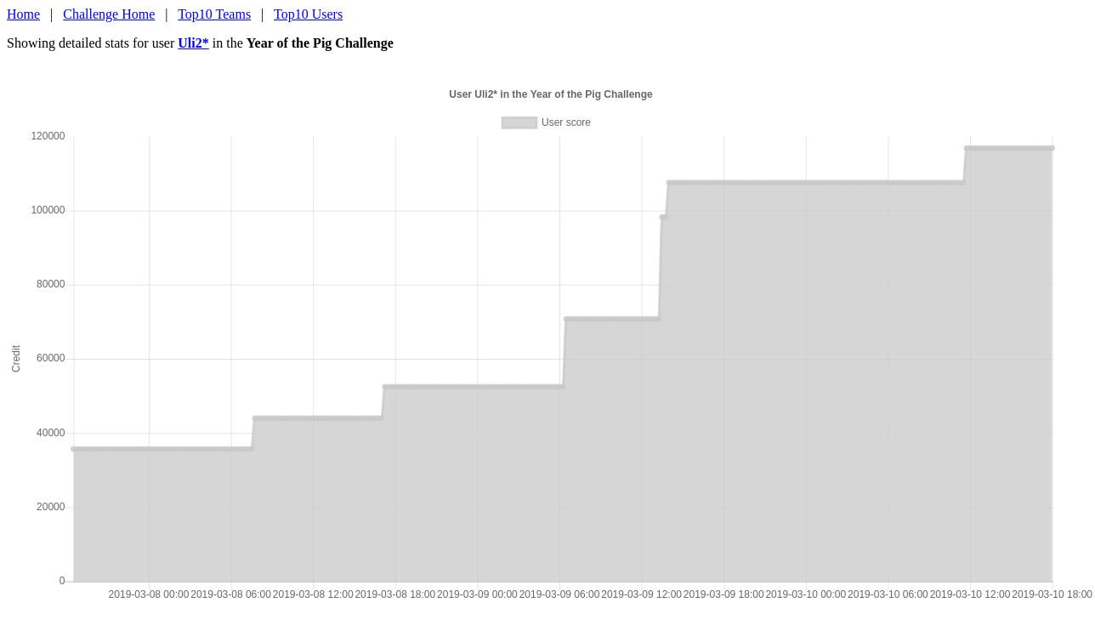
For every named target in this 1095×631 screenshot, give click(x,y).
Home (23, 14)
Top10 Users (308, 14)
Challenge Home (109, 14)
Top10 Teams (214, 14)
